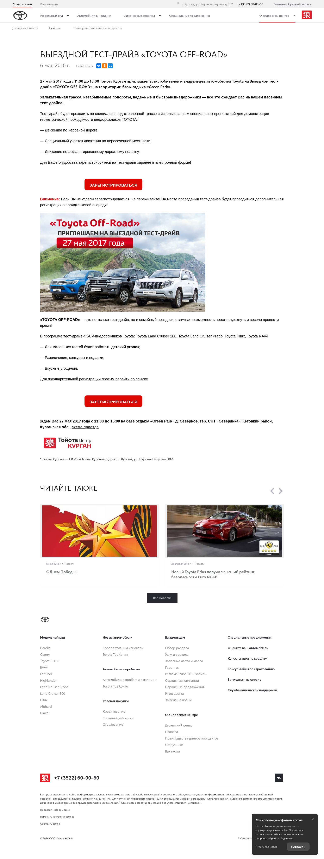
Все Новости (162, 598)
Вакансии (168, 29)
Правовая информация (55, 809)
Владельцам (49, 4)
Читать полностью (266, 846)
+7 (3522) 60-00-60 (250, 4)
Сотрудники (141, 29)
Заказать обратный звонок (292, 4)
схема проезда (85, 427)
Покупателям (22, 4)
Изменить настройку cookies (57, 816)
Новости (55, 29)
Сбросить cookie (50, 823)
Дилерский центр (25, 29)
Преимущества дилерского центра (97, 29)
